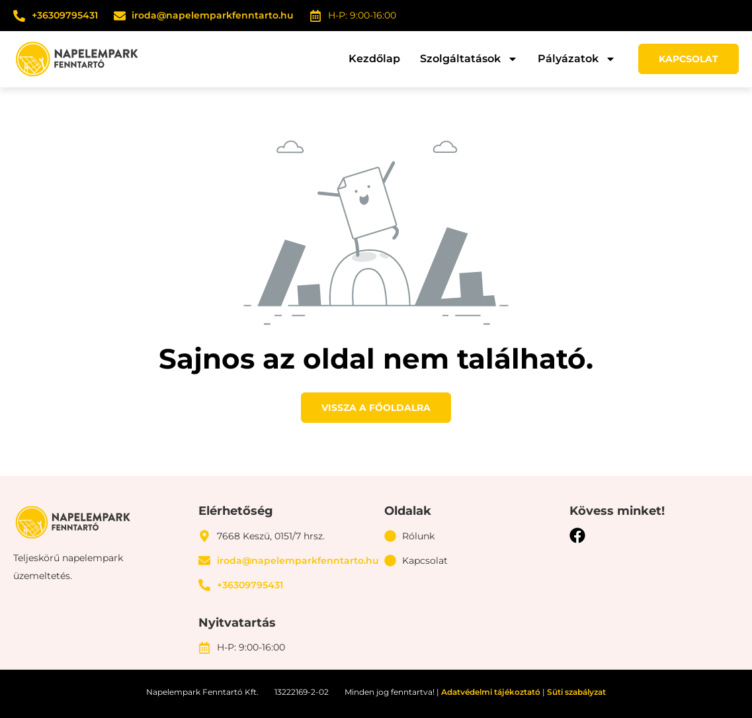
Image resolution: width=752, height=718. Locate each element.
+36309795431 (65, 15)
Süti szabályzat (576, 692)
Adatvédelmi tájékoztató (490, 692)
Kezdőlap (374, 58)
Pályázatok (577, 59)
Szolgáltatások (469, 59)
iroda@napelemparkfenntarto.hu (213, 15)
